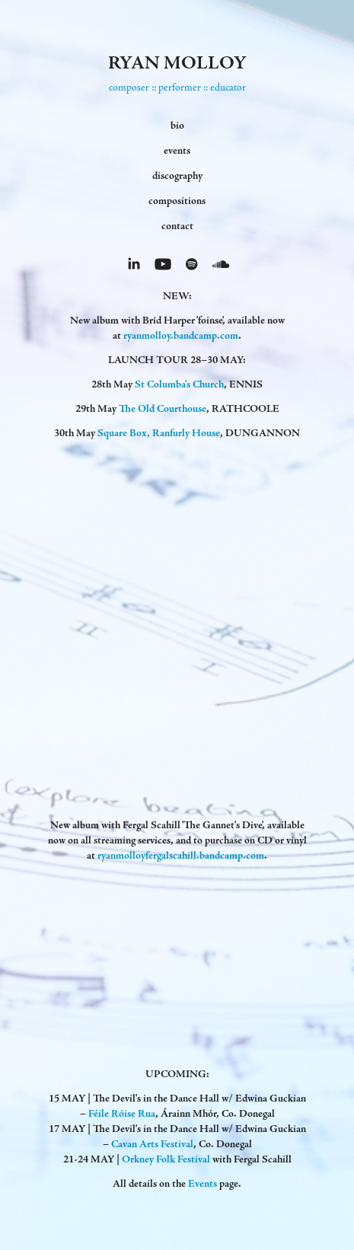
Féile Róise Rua (121, 1114)
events (177, 151)
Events (202, 1184)
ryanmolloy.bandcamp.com (180, 336)
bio (177, 126)
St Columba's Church (179, 384)
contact (177, 226)
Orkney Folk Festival (166, 1159)
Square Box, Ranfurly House (158, 433)
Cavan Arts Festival (152, 1144)
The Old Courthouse (162, 409)
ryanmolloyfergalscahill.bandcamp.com (180, 856)
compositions (177, 201)
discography (177, 176)
